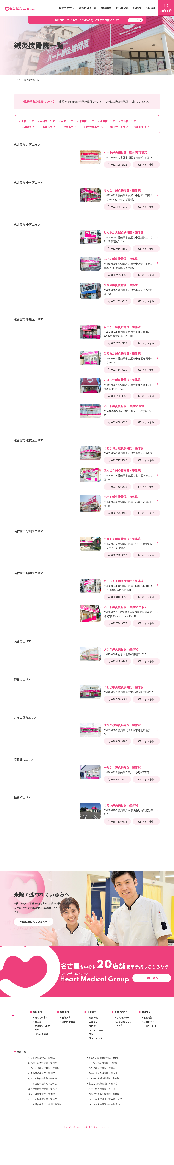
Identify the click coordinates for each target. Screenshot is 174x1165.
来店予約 (166, 7)
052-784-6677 (117, 623)
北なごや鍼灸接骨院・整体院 (103, 1123)
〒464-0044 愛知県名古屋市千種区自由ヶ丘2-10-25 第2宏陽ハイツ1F (129, 331)
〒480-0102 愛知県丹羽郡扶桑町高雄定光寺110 (129, 809)
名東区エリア (106, 121)
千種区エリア (85, 121)
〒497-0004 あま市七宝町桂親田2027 (125, 651)
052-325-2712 (117, 164)
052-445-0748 (117, 661)
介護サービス (150, 1065)
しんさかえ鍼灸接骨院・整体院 (43, 1107)
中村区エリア (46, 121)
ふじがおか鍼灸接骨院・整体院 (104, 1097)
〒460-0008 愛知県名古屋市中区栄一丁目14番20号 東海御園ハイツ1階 (129, 263)
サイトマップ (95, 1077)
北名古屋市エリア (93, 127)
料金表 (137, 8)
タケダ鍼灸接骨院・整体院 (41, 1097)
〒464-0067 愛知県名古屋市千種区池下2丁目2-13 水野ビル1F (129, 384)
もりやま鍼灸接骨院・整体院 (42, 1123)
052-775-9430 (117, 513)
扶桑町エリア (140, 127)
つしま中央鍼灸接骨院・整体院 (104, 1133)
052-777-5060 (117, 460)
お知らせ (93, 1061)
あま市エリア (49, 127)
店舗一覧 (93, 1056)
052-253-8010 (117, 301)
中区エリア (65, 121)
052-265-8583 (117, 275)
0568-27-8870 (117, 779)
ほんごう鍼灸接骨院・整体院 (42, 1102)
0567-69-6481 (117, 699)
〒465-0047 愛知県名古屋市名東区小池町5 (128, 450)
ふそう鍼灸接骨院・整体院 (41, 1133)
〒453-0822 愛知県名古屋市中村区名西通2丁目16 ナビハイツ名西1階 (129, 194)
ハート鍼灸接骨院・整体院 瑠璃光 (45, 1144)
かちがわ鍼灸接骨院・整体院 (42, 1128)
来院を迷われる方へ (42, 1067)
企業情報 (147, 1056)
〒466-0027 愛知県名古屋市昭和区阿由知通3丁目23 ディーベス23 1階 (129, 611)
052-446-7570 (117, 206)
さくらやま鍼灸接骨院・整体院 (104, 1118)
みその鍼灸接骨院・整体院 (102, 1107)
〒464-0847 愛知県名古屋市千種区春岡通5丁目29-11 (129, 357)
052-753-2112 (117, 343)
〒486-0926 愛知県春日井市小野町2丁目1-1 (128, 769)
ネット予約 (146, 164)
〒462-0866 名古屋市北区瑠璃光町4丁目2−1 (128, 154)
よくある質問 (41, 1073)
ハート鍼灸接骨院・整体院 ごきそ (105, 1138)
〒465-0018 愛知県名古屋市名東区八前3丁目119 (129, 501)
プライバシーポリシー (96, 1071)
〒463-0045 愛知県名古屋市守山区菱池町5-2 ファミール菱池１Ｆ (129, 543)
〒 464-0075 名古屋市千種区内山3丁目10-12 (129, 410)
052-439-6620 (117, 422)
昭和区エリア (28, 127)
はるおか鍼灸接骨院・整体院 (42, 1118)
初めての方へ (66, 8)
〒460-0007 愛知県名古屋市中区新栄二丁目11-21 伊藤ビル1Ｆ (129, 236)
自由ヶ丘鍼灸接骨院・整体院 (103, 1112)
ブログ (92, 1065)
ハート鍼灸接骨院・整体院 (102, 1128)
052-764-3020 (117, 369)
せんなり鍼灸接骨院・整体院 (103, 1102)
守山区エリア (127, 121)
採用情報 (151, 8)
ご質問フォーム (124, 1056)
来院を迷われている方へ (35, 961)
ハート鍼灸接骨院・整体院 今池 (104, 1144)
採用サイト (148, 1061)
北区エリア (26, 121)
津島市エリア (69, 127)
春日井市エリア (118, 127)
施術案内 (106, 8)
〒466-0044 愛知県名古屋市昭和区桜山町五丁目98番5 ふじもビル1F (129, 585)
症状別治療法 (68, 1061)
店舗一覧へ (156, 1017)
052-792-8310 (117, 555)
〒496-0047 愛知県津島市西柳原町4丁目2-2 (128, 689)
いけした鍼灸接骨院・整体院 (42, 1138)
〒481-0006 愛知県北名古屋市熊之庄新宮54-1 (129, 729)
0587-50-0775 (117, 821)
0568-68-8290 (117, 741)
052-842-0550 (117, 597)
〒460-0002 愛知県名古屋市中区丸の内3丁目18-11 (129, 289)
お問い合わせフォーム (124, 1063)
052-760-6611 (117, 487)
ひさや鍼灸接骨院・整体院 (41, 1112)
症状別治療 (122, 8)
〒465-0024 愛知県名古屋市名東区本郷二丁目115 (129, 474)
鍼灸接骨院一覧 (88, 8)
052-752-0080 (117, 396)
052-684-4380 (117, 248)
